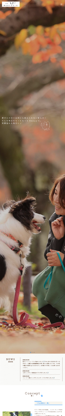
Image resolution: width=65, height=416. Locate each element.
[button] (30, 352)
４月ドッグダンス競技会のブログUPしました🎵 (36, 373)
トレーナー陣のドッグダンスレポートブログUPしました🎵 (39, 378)
